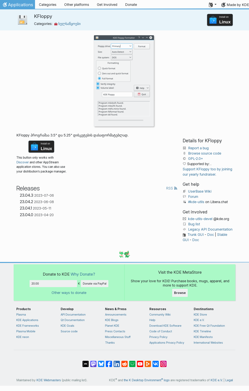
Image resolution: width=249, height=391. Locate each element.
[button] (212, 4)
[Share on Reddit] (124, 362)
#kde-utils (196, 202)
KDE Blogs (111, 320)
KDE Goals (67, 325)
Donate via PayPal (94, 283)
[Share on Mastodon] (93, 362)
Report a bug (198, 148)
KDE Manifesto (203, 337)
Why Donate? (83, 274)
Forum (193, 197)
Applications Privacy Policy (166, 342)
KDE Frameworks (27, 325)
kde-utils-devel (200, 219)
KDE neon (22, 337)
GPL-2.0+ (195, 159)
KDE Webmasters (48, 380)
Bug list (194, 224)
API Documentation (73, 314)
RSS (171, 188)
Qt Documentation (73, 320)
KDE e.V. (199, 320)
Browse (180, 293)
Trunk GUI (196, 235)
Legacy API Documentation (210, 229)
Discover (22, 162)
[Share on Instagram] (163, 362)
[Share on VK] (156, 362)
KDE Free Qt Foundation (209, 325)
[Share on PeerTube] (148, 362)
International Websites (208, 342)
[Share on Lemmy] (132, 362)
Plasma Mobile (25, 331)
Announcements (115, 314)
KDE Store (200, 314)
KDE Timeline (202, 331)
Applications (17, 5)
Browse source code (204, 153)
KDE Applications (27, 320)
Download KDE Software (165, 325)
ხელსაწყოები (67, 24)
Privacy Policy (158, 337)
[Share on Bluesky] (101, 362)
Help (152, 320)
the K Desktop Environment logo (147, 380)
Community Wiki (160, 314)
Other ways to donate (69, 293)
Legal (229, 380)
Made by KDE (238, 5)
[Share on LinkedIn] (117, 362)
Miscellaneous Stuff (118, 337)
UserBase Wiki (199, 191)
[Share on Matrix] (85, 362)
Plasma (21, 314)
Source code (69, 331)
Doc (210, 235)
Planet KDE (112, 325)
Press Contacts (115, 331)
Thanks (110, 342)
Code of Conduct (160, 331)
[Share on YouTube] (140, 362)
